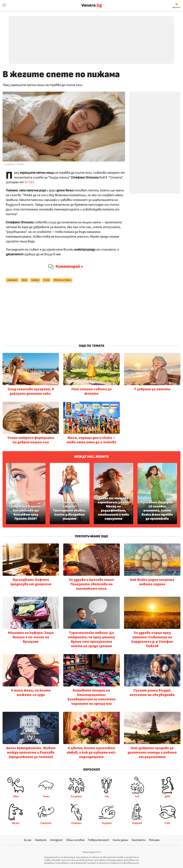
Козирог (106, 813)
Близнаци (76, 787)
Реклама (154, 840)
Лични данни (120, 840)
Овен (15, 787)
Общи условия (75, 840)
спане (46, 280)
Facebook (41, 840)
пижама (35, 280)
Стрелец (76, 813)
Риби (167, 813)
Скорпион (46, 813)
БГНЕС (30, 182)
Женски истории (62, 280)
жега (24, 280)
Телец (46, 787)
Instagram (56, 840)
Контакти (139, 840)
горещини (12, 280)
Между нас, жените (91, 456)
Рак (106, 787)
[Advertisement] (91, 37)
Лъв (137, 787)
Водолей (137, 813)
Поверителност (98, 840)
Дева (167, 787)
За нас (28, 840)
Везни (15, 813)
